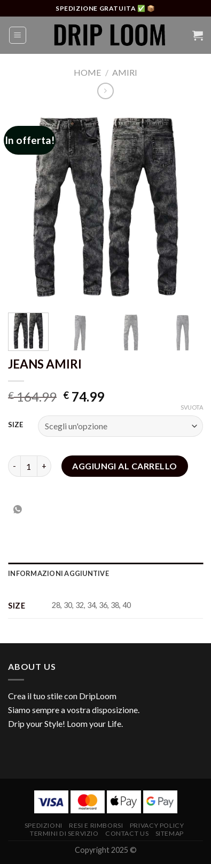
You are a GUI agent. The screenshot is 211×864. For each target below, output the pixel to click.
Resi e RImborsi (96, 825)
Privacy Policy (157, 825)
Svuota (192, 407)
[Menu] (18, 35)
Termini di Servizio (64, 833)
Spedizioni (43, 825)
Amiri (124, 72)
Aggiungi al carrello (124, 466)
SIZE (15, 425)
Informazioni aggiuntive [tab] (58, 573)
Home (87, 72)
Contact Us (127, 833)
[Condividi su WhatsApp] (18, 509)
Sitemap (169, 833)
